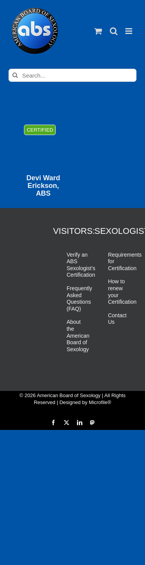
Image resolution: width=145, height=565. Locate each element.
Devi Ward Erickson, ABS (43, 185)
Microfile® (100, 402)
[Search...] (72, 75)
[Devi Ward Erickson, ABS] (43, 142)
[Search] (15, 75)
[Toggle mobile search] (114, 31)
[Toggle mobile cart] (98, 31)
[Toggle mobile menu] (129, 31)
